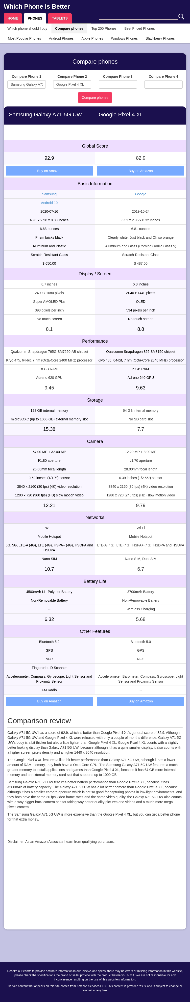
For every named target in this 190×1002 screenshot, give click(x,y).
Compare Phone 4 (163, 76)
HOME (13, 18)
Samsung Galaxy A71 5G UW (45, 114)
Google (140, 194)
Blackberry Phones (160, 38)
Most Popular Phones (24, 38)
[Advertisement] (95, 891)
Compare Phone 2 (72, 76)
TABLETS (60, 18)
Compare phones (69, 28)
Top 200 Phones (103, 28)
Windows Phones (124, 38)
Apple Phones (92, 38)
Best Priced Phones (139, 28)
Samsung (49, 194)
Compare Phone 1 (26, 76)
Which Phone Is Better (37, 6)
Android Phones (61, 38)
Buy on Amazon (49, 171)
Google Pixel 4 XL (121, 114)
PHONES (35, 18)
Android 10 (49, 203)
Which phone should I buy (27, 28)
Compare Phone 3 (118, 76)
